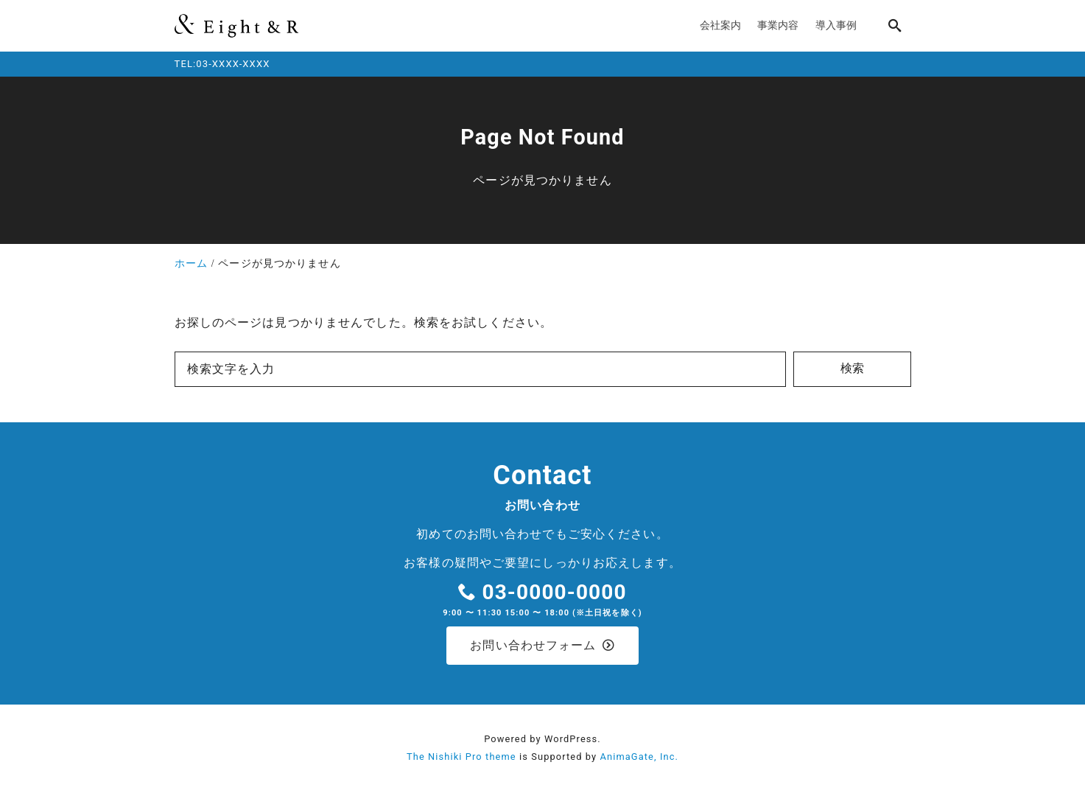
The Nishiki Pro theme (461, 758)
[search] (895, 25)
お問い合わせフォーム (542, 646)
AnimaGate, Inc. (639, 758)
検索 (852, 368)
